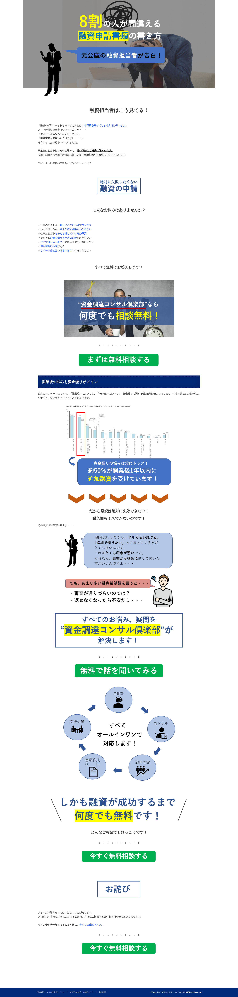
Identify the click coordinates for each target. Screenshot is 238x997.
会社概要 (107, 992)
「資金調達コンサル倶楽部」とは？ (51, 992)
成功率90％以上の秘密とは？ (85, 992)
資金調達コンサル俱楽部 (174, 992)
